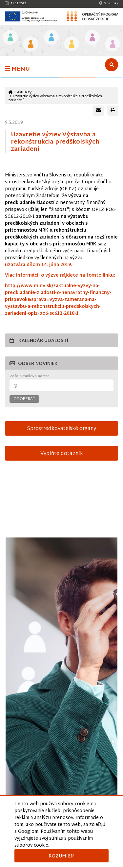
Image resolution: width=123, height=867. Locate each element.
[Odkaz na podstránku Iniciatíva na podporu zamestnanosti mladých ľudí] (30, 44)
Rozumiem (62, 856)
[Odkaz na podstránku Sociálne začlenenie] (71, 44)
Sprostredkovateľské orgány (61, 428)
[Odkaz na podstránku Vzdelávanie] (10, 38)
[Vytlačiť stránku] (113, 110)
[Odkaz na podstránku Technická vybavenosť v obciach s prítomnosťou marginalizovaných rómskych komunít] (112, 44)
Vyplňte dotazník (61, 453)
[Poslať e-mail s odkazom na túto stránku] (98, 110)
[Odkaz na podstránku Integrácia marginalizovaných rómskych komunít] (92, 38)
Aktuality (24, 92)
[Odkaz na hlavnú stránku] (10, 92)
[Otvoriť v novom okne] (61, 685)
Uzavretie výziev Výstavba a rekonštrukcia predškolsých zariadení (55, 98)
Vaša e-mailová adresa (30, 376)
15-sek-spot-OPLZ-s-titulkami (61, 502)
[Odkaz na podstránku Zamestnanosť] (51, 38)
